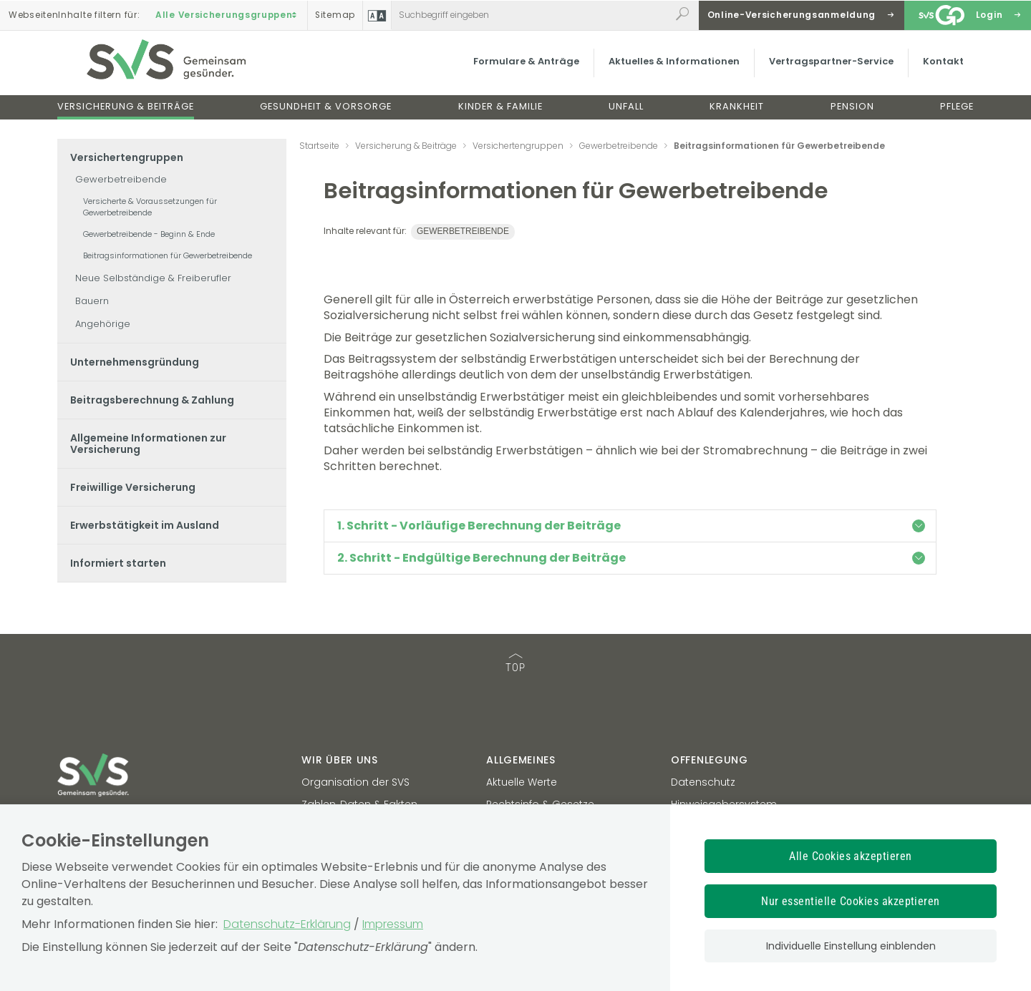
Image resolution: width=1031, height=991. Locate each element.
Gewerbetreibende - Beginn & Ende (149, 234)
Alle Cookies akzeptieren (850, 856)
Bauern (92, 301)
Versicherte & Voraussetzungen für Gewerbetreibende (150, 206)
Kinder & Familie (500, 113)
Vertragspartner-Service (827, 67)
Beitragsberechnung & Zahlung (152, 400)
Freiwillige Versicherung (132, 487)
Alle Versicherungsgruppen (227, 15)
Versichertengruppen (126, 157)
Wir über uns (339, 760)
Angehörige (102, 324)
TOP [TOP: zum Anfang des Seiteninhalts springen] (515, 663)
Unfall (626, 113)
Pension (852, 113)
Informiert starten (118, 563)
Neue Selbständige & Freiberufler (153, 278)
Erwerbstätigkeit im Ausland (144, 525)
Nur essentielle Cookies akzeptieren (850, 901)
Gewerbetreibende (121, 179)
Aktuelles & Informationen (669, 67)
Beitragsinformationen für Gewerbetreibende (167, 255)
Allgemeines (521, 760)
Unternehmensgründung (134, 362)
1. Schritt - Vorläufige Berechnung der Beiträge (631, 525)
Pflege (957, 113)
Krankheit (737, 113)
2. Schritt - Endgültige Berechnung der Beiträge (631, 558)
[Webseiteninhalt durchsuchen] (531, 15)
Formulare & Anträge (522, 67)
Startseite (319, 146)
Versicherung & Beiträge (125, 113)
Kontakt (939, 67)
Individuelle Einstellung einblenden (851, 946)
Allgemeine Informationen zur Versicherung (148, 444)
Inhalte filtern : (74, 15)
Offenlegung (709, 760)
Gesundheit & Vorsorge (326, 113)
